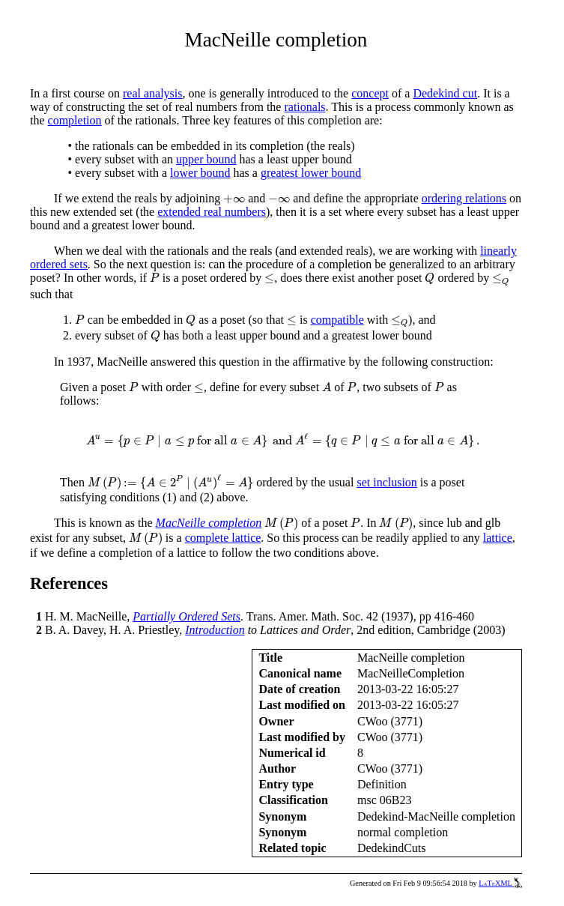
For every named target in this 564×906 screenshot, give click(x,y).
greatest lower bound (311, 172)
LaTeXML (500, 883)
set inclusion (386, 482)
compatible (337, 319)
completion (75, 120)
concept (370, 93)
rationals (304, 106)
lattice (497, 537)
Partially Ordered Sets (186, 616)
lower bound (200, 172)
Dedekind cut (445, 93)
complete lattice (223, 537)
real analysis (153, 93)
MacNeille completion (209, 522)
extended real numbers (211, 211)
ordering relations (464, 198)
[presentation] (234, 199)
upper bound (206, 159)
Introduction (214, 629)
